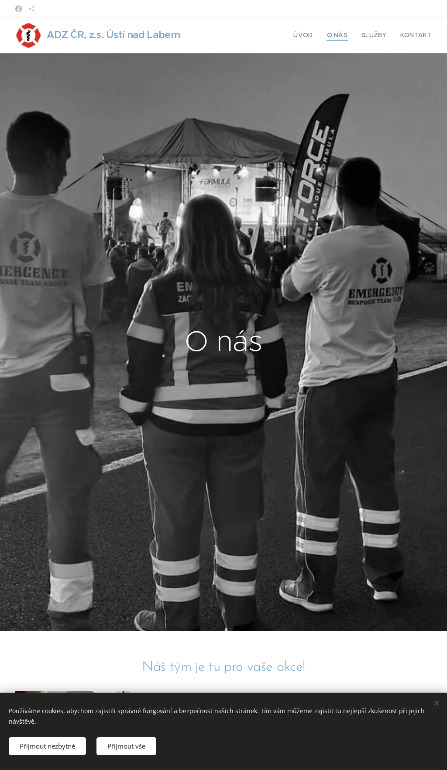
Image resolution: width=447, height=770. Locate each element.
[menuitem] (312, 35)
